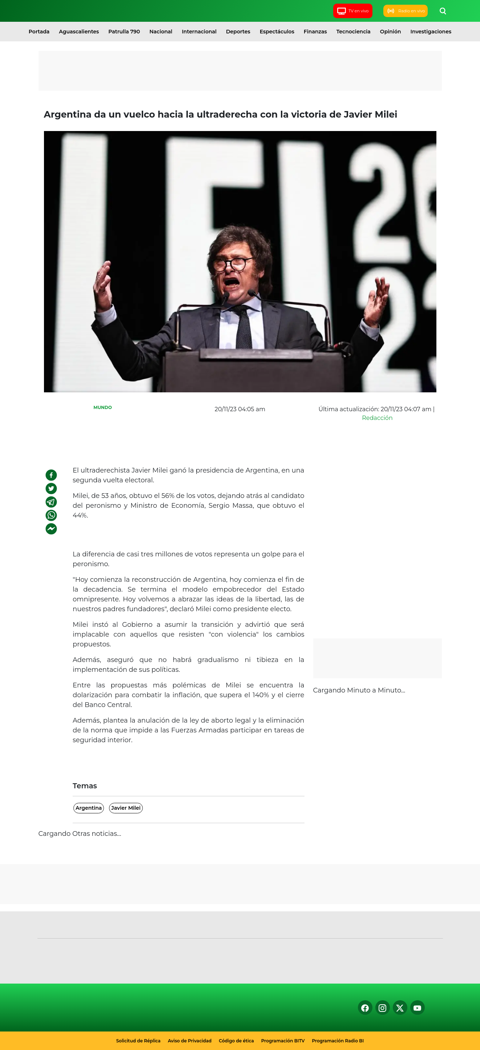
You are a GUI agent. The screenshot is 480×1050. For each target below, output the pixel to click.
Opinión (390, 31)
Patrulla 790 (124, 31)
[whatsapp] (51, 515)
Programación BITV (283, 1040)
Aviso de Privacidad (189, 1040)
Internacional (199, 31)
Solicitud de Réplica (138, 1040)
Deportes (238, 31)
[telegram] (51, 502)
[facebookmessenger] (51, 529)
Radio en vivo (405, 11)
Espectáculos (277, 31)
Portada (39, 31)
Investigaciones (431, 31)
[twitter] (51, 488)
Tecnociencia (353, 31)
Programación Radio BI (338, 1040)
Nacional (160, 31)
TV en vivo (352, 11)
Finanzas (315, 31)
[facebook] (51, 475)
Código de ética (236, 1040)
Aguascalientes (79, 31)
